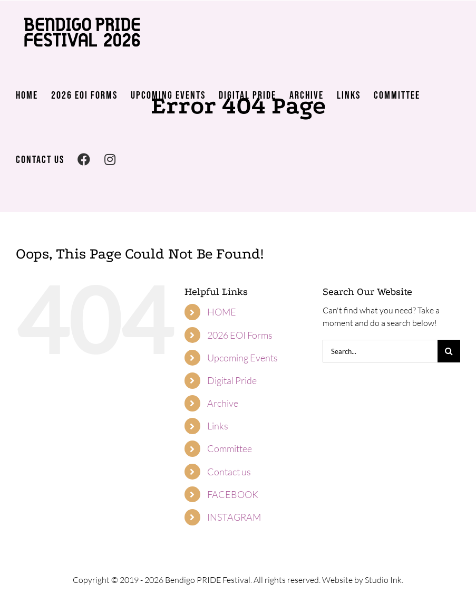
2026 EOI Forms (240, 335)
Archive (222, 403)
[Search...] (380, 351)
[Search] (449, 351)
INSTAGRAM (234, 517)
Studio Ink (383, 580)
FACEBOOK (232, 494)
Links (217, 426)
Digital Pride (232, 380)
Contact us (229, 471)
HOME (221, 312)
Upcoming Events (242, 357)
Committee (229, 448)
